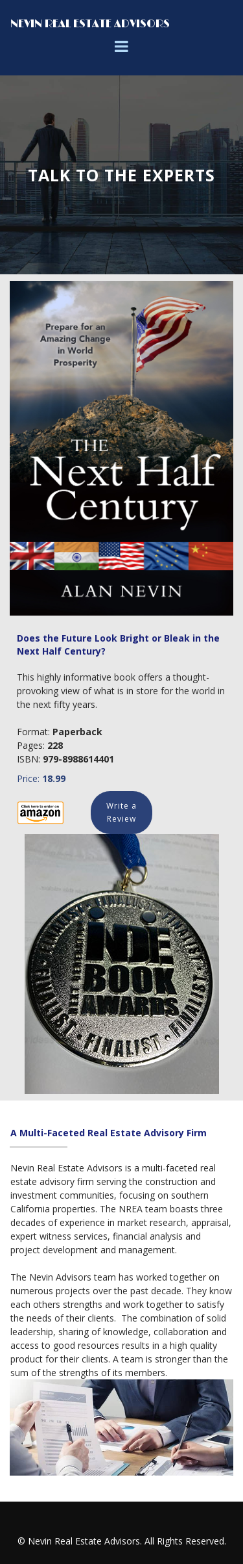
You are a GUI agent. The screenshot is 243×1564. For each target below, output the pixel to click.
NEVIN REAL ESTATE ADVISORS (90, 24)
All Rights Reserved (184, 1541)
